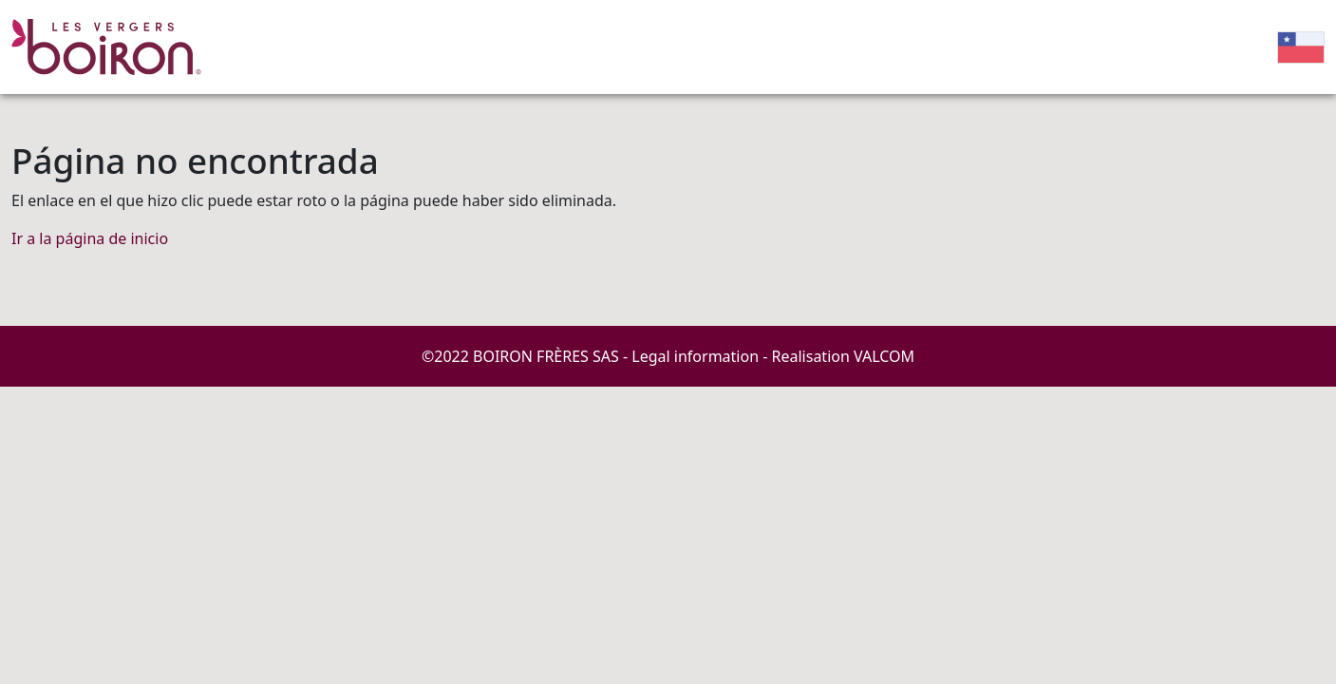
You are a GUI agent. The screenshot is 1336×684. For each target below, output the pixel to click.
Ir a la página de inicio (89, 238)
